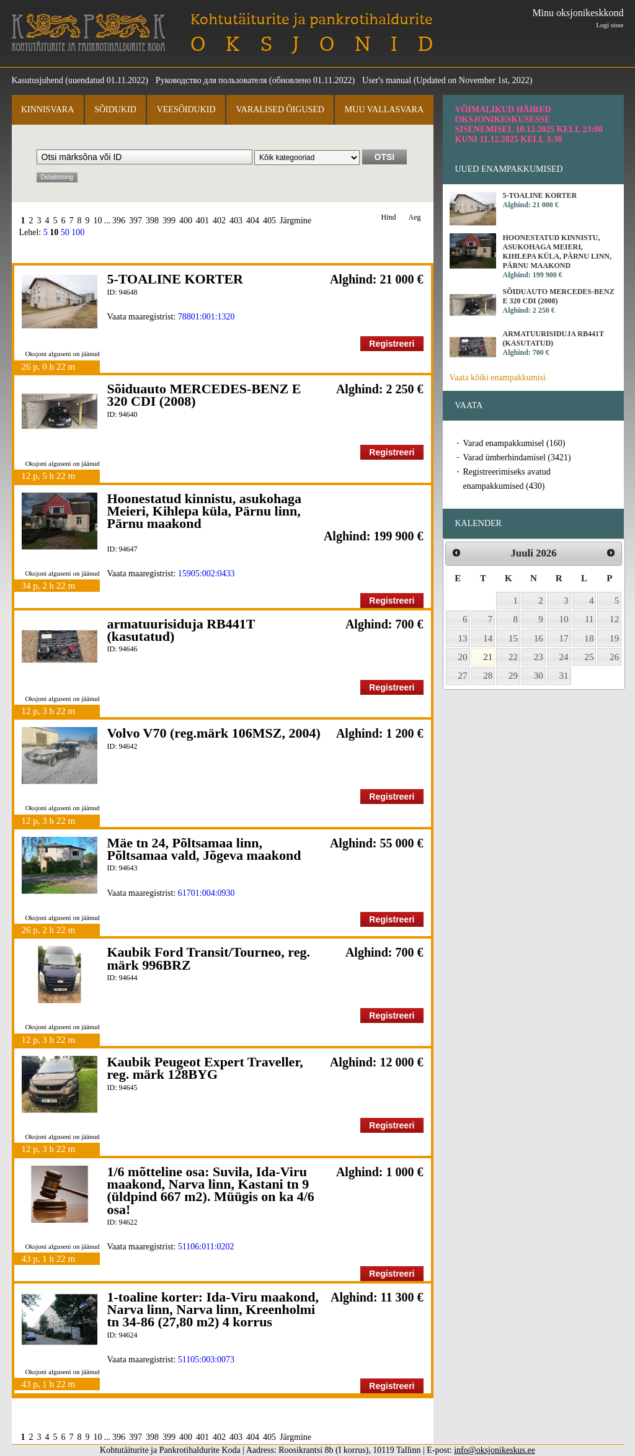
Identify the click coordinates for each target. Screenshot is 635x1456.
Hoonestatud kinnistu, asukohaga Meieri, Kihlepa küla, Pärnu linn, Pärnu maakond (204, 511)
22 (513, 657)
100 (77, 232)
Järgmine (295, 220)
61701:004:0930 (206, 893)
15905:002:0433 (206, 573)
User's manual (386, 80)
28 (487, 676)
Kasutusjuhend (37, 80)
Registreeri (391, 344)
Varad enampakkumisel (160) (514, 443)
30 (538, 676)
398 (152, 220)
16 (538, 638)
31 (564, 676)
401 (202, 220)
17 (564, 638)
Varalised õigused (280, 109)
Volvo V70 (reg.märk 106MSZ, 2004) (214, 733)
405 (269, 220)
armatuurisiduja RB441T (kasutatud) (181, 630)
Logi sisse (609, 25)
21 (487, 657)
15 (513, 638)
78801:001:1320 (206, 316)
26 (614, 657)
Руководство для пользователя (211, 80)
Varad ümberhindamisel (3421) (517, 457)
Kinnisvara (47, 109)
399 (168, 220)
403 (235, 220)
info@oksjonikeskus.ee (494, 1450)
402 (219, 220)
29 (513, 676)
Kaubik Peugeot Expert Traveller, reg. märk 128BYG (205, 1068)
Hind (388, 217)
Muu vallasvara (384, 109)
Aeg (415, 217)
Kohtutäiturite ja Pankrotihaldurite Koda (89, 32)
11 (589, 619)
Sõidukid (115, 109)
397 (135, 220)
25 (588, 657)
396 (118, 220)
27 (463, 676)
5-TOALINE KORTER (175, 279)
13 (463, 638)
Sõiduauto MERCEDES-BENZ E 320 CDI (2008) (204, 395)
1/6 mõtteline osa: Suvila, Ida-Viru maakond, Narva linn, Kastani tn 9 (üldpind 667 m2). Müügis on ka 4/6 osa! (210, 1190)
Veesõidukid (186, 109)
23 (538, 657)
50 (65, 232)
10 (98, 220)
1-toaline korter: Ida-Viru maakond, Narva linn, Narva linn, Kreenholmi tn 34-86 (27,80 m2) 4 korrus (213, 1309)
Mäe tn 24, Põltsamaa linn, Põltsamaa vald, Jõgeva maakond (204, 849)
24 (564, 657)
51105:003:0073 (206, 1359)
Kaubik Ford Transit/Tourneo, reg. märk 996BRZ (208, 958)
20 (463, 657)
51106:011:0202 (206, 1246)
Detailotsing (57, 177)
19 (614, 638)
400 (185, 220)
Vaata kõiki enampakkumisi (498, 377)
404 (252, 220)
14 (487, 638)
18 (588, 638)
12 (614, 619)
